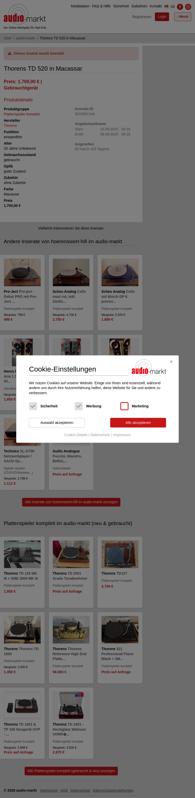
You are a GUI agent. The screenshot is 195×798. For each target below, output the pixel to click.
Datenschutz (100, 435)
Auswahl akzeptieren (56, 423)
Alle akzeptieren (138, 423)
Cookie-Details (75, 435)
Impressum (122, 435)
